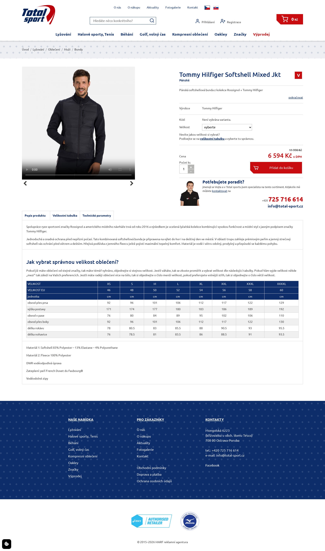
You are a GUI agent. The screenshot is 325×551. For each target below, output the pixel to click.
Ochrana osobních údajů (154, 481)
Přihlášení (205, 21)
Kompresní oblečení (190, 34)
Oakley (221, 34)
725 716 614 (285, 199)
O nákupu (134, 7)
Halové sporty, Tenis (96, 34)
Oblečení (54, 49)
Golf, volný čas (153, 34)
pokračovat (296, 97)
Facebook (212, 465)
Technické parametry (96, 215)
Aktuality (153, 7)
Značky (240, 34)
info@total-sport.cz (285, 206)
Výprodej (261, 34)
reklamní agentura (176, 542)
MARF (159, 542)
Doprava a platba (149, 474)
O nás (117, 7)
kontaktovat (219, 190)
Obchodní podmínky (151, 468)
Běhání (127, 34)
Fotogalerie (173, 7)
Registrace (230, 21)
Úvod (25, 49)
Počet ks (184, 162)
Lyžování (63, 34)
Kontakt (192, 7)
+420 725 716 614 (225, 450)
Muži (67, 49)
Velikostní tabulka (65, 215)
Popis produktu (35, 215)
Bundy (78, 49)
